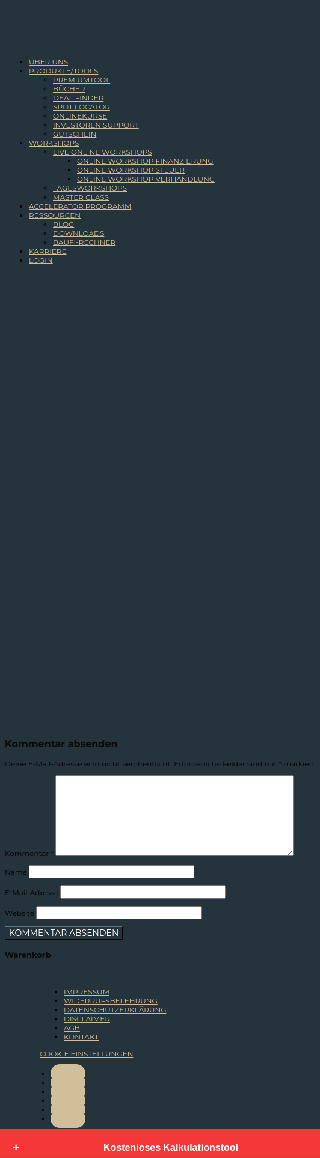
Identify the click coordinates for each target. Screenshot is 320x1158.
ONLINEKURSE (80, 115)
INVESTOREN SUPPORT (96, 124)
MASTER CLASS (81, 197)
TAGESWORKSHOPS (90, 187)
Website (19, 912)
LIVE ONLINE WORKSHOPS (102, 151)
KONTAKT (81, 1036)
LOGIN (41, 260)
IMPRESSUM (86, 991)
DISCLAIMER (87, 1018)
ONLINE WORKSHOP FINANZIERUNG (145, 160)
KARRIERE (48, 251)
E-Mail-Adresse (31, 892)
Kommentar (29, 853)
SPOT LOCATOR (81, 106)
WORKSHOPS (54, 142)
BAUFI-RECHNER (84, 242)
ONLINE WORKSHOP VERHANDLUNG (146, 178)
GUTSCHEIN (74, 133)
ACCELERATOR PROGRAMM (80, 206)
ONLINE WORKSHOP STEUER (131, 169)
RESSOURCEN (55, 215)
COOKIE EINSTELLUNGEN (86, 1053)
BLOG (63, 224)
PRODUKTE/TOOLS (63, 70)
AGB (72, 1027)
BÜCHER (69, 88)
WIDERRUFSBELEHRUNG (111, 1000)
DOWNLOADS (78, 233)
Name (16, 871)
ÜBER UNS (48, 61)
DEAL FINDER (78, 97)
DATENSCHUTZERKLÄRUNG (115, 1009)
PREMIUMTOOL (81, 79)
